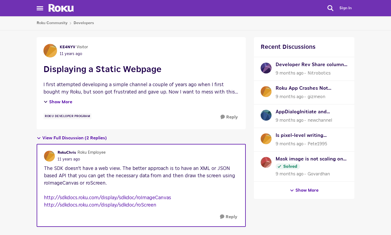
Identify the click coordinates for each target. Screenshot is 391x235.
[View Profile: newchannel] (266, 115)
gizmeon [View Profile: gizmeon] (316, 97)
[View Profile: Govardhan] (266, 162)
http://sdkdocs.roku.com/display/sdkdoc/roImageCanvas (107, 197)
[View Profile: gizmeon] (266, 91)
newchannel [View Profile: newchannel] (320, 120)
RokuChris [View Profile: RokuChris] (67, 152)
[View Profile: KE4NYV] (50, 50)
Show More (57, 102)
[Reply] (229, 117)
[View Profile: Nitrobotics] (266, 68)
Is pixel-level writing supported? (299, 136)
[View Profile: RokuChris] (49, 156)
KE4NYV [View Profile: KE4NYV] (67, 47)
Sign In (345, 8)
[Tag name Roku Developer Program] (67, 116)
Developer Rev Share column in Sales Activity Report (310, 65)
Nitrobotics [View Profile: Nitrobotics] (319, 73)
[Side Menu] (40, 8)
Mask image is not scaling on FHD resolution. (309, 160)
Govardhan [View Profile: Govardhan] (319, 174)
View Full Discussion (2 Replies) (72, 138)
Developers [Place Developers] (84, 23)
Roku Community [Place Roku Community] (52, 23)
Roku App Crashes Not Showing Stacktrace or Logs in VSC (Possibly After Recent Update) (311, 89)
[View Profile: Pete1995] (266, 138)
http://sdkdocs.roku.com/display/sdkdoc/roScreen (100, 205)
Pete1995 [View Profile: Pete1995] (317, 144)
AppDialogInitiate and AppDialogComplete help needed (305, 113)
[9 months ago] (290, 73)
